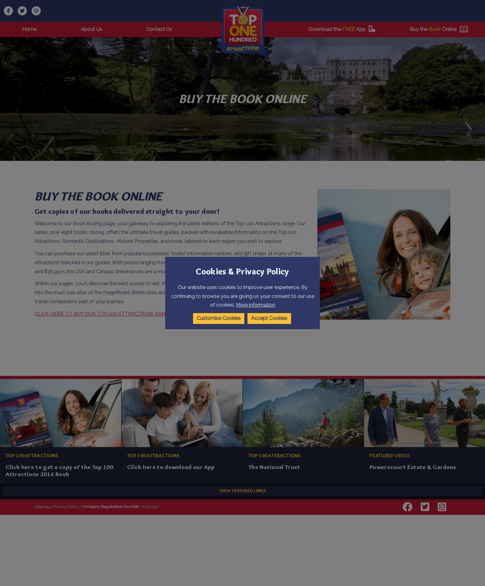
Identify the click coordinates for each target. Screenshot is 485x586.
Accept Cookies (269, 318)
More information (255, 305)
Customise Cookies (218, 318)
